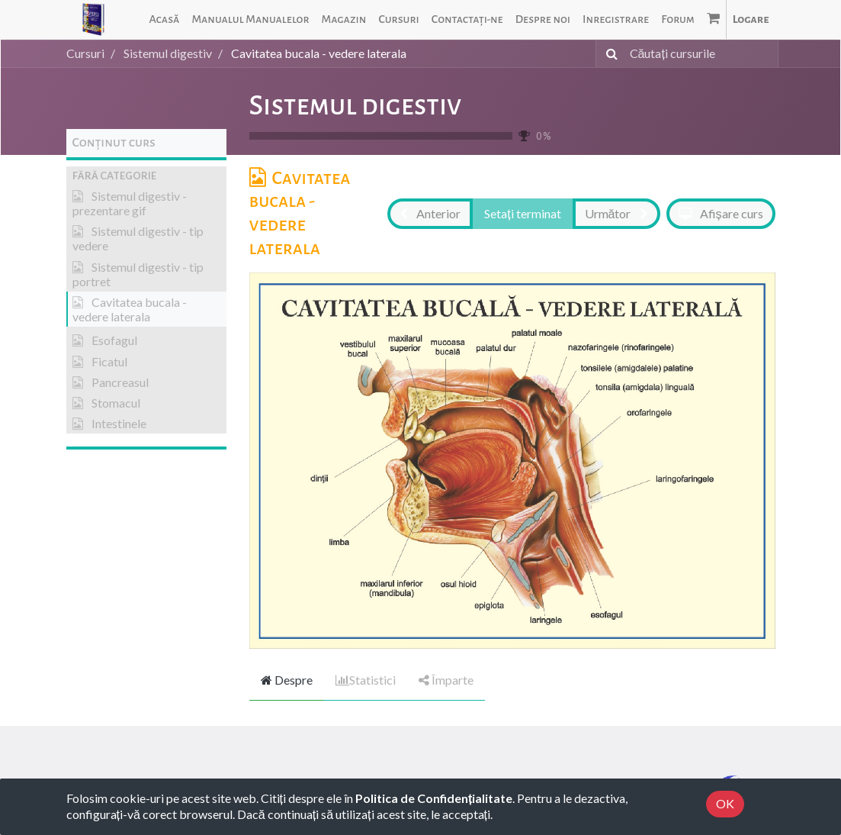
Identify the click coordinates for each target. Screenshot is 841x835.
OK (725, 803)
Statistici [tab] (365, 679)
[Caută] (608, 53)
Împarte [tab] (446, 679)
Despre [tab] (287, 679)
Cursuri (85, 53)
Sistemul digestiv (355, 106)
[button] (146, 175)
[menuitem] (164, 19)
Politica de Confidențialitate (433, 798)
